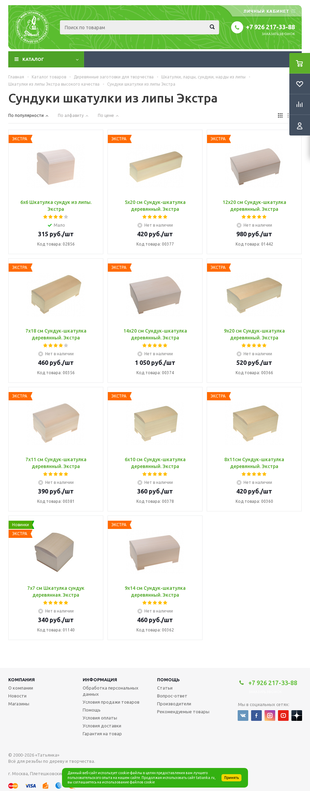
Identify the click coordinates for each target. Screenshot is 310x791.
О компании (20, 687)
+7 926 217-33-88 (270, 27)
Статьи (165, 687)
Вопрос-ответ (172, 695)
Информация (100, 679)
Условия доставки (102, 725)
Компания (21, 679)
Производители (174, 703)
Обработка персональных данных (110, 690)
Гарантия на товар (102, 733)
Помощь (168, 679)
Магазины (18, 703)
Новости (17, 695)
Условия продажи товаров (111, 702)
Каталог (33, 59)
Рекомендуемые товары (183, 711)
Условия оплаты (100, 717)
